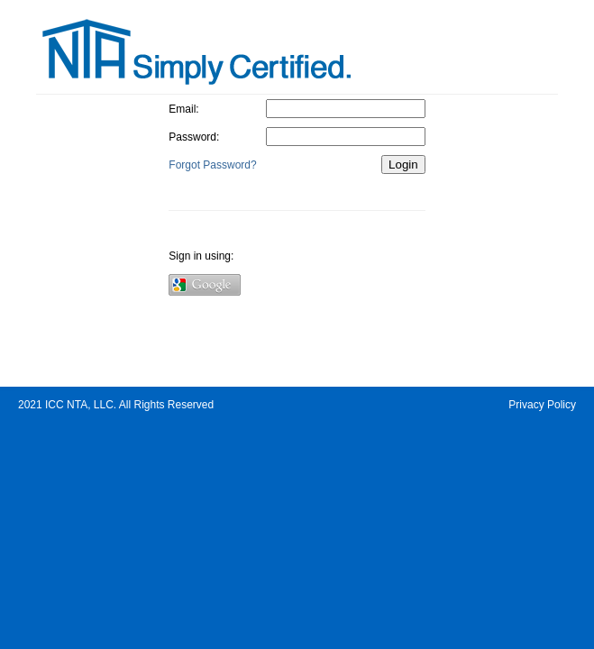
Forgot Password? (212, 165)
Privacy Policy (542, 404)
